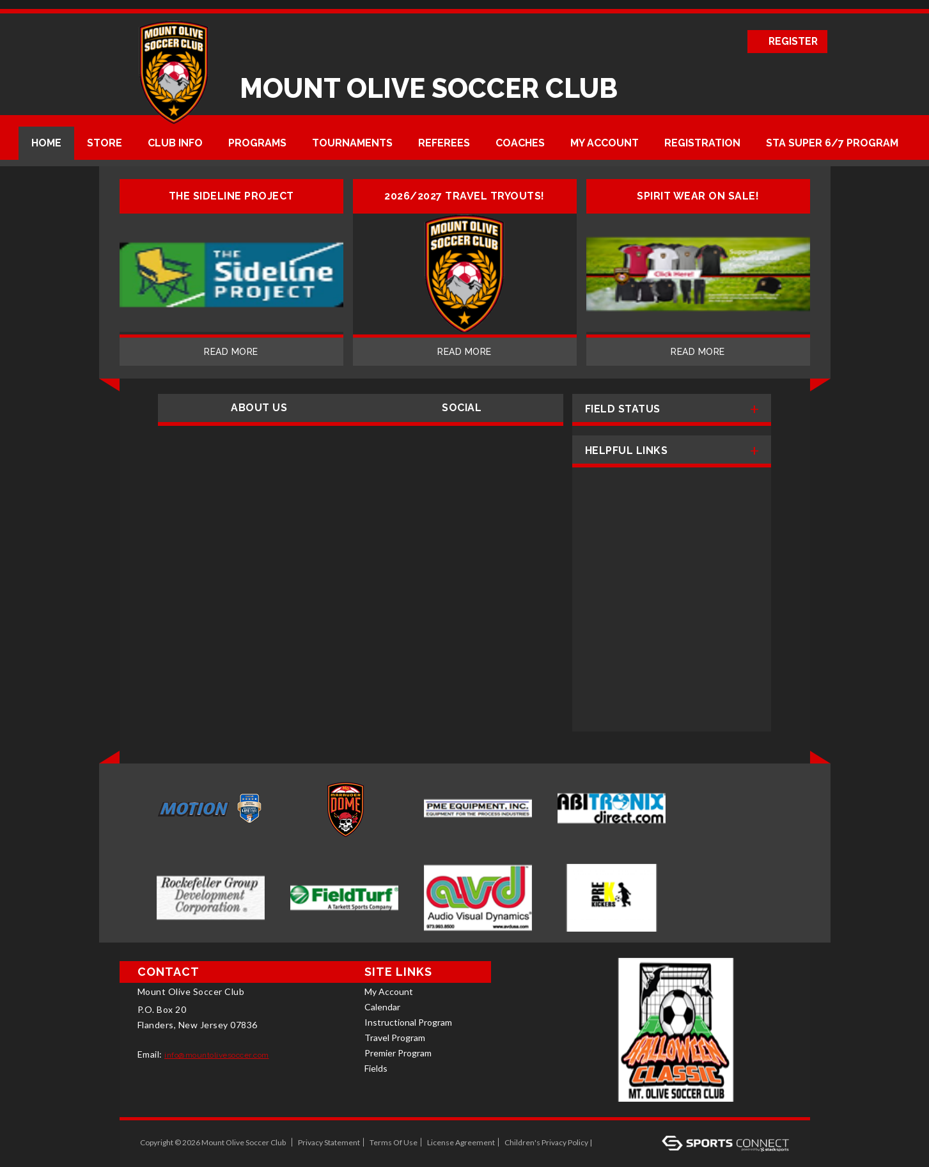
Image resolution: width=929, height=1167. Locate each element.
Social (461, 408)
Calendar (382, 1006)
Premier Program (398, 1052)
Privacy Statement (329, 1142)
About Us (259, 408)
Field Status (622, 409)
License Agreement (461, 1142)
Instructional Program (408, 1022)
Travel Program (394, 1037)
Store (104, 143)
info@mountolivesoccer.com (216, 1055)
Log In (611, 1142)
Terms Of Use (394, 1142)
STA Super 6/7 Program (832, 143)
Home (46, 143)
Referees (444, 143)
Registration (702, 143)
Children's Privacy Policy (546, 1142)
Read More (231, 352)
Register (792, 41)
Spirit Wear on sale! (698, 196)
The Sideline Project (231, 196)
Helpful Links (626, 450)
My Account (604, 143)
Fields (375, 1068)
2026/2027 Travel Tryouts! (464, 196)
